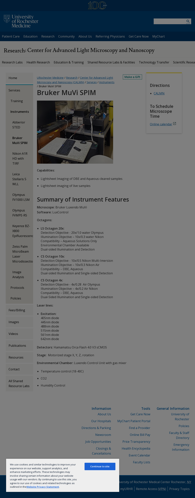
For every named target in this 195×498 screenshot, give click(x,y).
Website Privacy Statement (42, 486)
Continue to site (99, 466)
